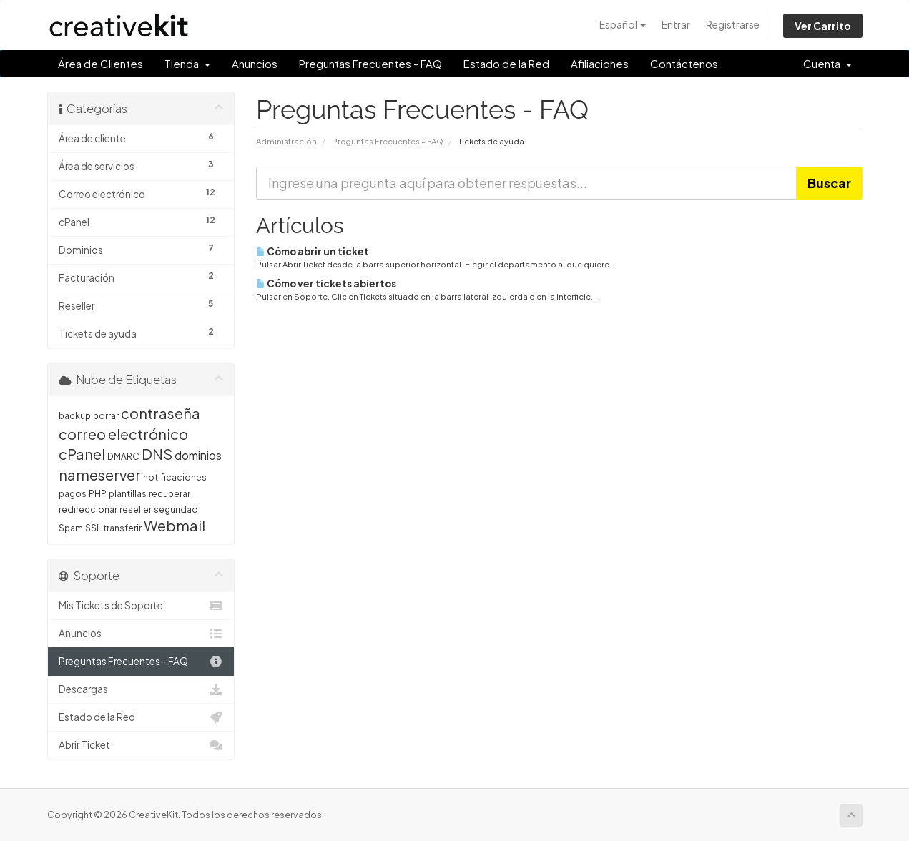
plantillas (128, 493)
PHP (98, 493)
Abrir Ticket (141, 745)
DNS (157, 454)
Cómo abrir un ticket (312, 251)
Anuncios (254, 63)
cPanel (82, 454)
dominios (198, 455)
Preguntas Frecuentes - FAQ (370, 63)
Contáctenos (684, 63)
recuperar (169, 493)
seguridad (176, 509)
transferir (122, 528)
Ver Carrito (823, 25)
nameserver (100, 474)
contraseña (160, 413)
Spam (71, 528)
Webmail (174, 525)
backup (75, 415)
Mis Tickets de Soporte (141, 605)
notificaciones (175, 477)
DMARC (123, 456)
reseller (135, 509)
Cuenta (827, 63)
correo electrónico (123, 434)
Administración (286, 141)
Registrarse (733, 24)
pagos (73, 493)
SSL (93, 528)
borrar (106, 415)
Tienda (187, 63)
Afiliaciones (600, 63)
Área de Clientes (100, 63)
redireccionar (88, 509)
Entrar (676, 24)
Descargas (141, 689)
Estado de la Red (506, 63)
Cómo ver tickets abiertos (326, 283)
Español (622, 24)
